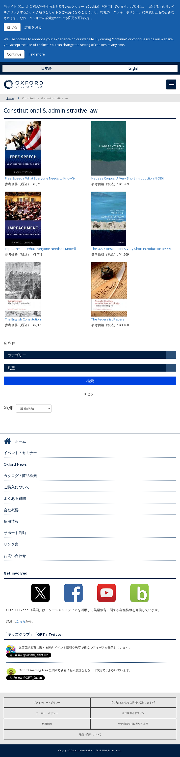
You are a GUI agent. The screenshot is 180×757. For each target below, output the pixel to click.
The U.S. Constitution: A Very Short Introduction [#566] (131, 248)
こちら (21, 621)
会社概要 (11, 509)
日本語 (46, 68)
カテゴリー (16, 354)
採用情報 (11, 521)
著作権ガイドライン (133, 713)
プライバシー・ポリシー (46, 702)
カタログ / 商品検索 (20, 475)
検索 (90, 380)
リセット (90, 394)
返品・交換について (90, 734)
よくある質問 (15, 498)
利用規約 (47, 723)
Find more (36, 54)
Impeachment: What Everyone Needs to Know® (41, 248)
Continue (14, 54)
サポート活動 (15, 532)
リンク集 (11, 543)
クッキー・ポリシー (47, 713)
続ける (12, 27)
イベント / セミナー (20, 452)
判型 (11, 367)
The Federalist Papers (107, 319)
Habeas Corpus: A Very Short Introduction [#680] (127, 178)
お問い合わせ (15, 555)
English (133, 68)
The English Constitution (23, 319)
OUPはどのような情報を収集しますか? (133, 702)
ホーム (10, 98)
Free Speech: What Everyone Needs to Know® (40, 178)
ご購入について (17, 486)
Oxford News (15, 464)
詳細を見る (33, 27)
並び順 (8, 408)
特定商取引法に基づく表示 (133, 723)
